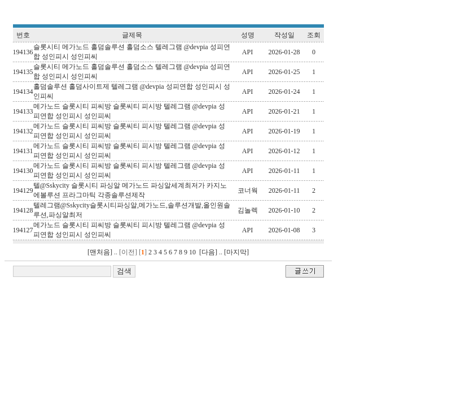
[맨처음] (99, 252)
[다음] (208, 252)
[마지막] (236, 252)
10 (192, 252)
